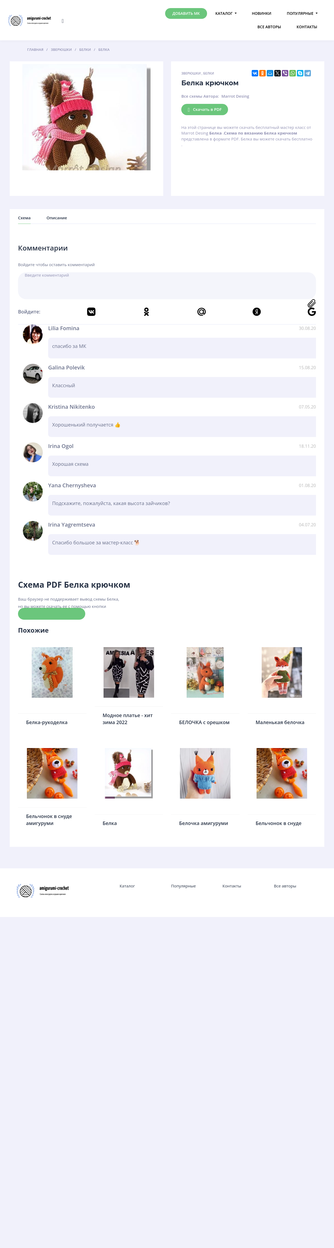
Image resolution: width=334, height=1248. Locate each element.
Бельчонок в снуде (279, 823)
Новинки (261, 13)
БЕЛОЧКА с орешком (204, 722)
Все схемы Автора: (200, 96)
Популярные (300, 13)
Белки (208, 73)
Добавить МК (186, 13)
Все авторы (269, 26)
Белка (110, 823)
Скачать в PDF (205, 109)
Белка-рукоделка (46, 722)
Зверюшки (191, 73)
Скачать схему (51, 613)
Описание (57, 217)
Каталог (224, 13)
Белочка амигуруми (203, 823)
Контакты (307, 26)
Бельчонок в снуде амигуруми (49, 819)
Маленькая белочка (280, 722)
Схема (24, 217)
